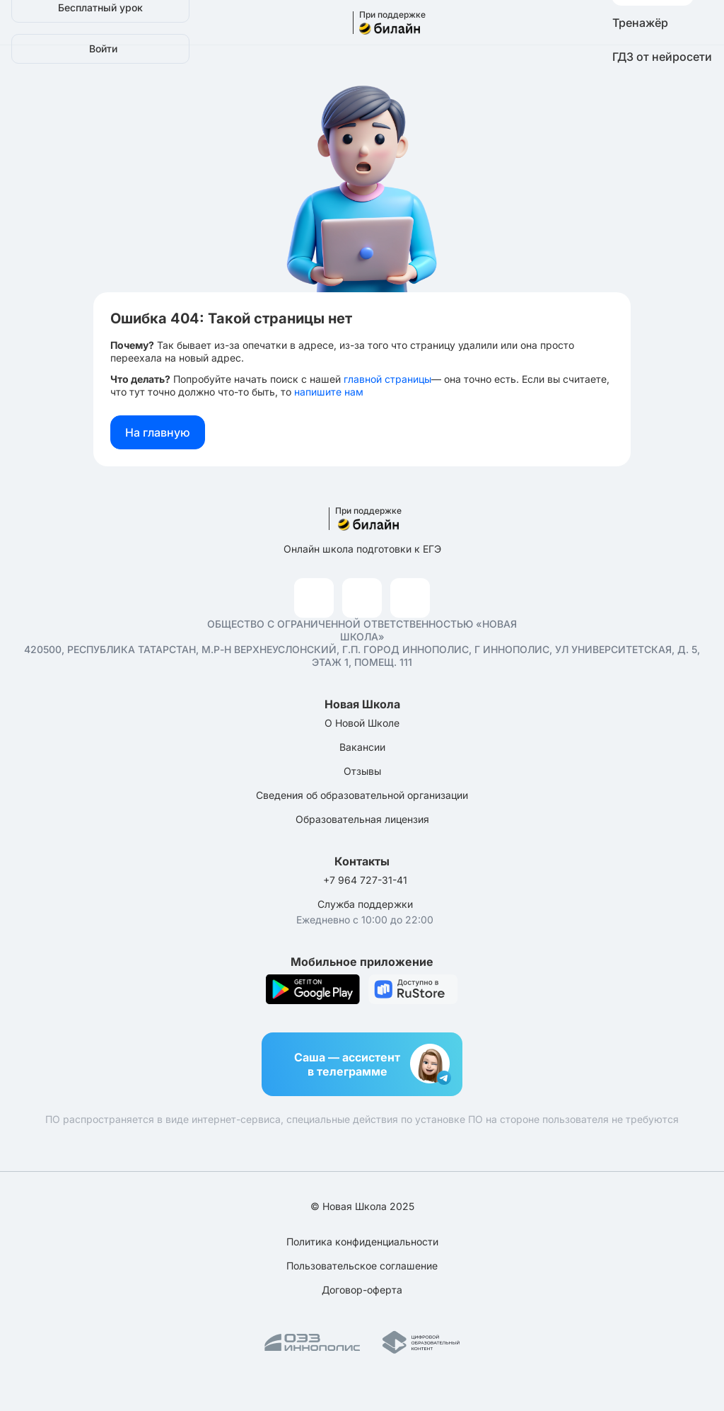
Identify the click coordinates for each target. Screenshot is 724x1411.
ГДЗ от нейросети (662, 57)
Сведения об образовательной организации (362, 795)
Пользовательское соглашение (362, 1266)
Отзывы (362, 771)
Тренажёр (640, 23)
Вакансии (362, 747)
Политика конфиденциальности (362, 1242)
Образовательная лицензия (362, 819)
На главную (157, 432)
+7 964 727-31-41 (365, 880)
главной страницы (387, 379)
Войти (103, 48)
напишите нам (328, 392)
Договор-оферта (362, 1290)
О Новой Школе (362, 723)
